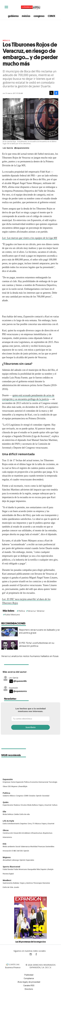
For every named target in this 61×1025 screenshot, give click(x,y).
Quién (5, 802)
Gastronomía (8, 883)
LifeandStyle (22, 786)
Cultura (54, 805)
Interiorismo (7, 837)
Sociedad (45, 796)
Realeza (17, 805)
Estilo (5, 824)
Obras (5, 786)
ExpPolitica (25, 954)
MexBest (7, 880)
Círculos (23, 805)
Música (38, 824)
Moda (29, 805)
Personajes (37, 883)
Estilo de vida (25, 814)
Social (17, 847)
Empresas (6, 782)
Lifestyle (50, 869)
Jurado (16, 887)
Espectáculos (8, 805)
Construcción (8, 833)
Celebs (16, 814)
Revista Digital (8, 874)
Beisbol (10, 869)
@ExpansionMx (20, 681)
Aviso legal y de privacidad (29, 982)
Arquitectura (47, 833)
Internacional (43, 782)
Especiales (30, 860)
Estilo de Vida (8, 887)
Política (21, 611)
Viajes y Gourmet (44, 805)
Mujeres (14, 786)
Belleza (35, 805)
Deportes (23, 824)
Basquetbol (32, 869)
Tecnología (53, 782)
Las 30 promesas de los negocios (30, 941)
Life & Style (8, 821)
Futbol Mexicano (12, 614)
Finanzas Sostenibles (46, 847)
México (6, 40)
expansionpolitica (31, 954)
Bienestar (46, 883)
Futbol (5, 869)
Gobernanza (25, 847)
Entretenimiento (14, 824)
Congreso (19, 796)
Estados (32, 796)
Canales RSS (28, 985)
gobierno (13, 16)
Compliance (29, 978)
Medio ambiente (9, 847)
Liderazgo (15, 860)
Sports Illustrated (11, 866)
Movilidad (34, 847)
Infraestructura (36, 833)
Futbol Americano (20, 869)
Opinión (39, 796)
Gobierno (6, 796)
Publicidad (28, 975)
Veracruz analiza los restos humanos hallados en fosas (30, 656)
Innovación (7, 851)
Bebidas (16, 883)
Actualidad (7, 860)
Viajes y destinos (26, 883)
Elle (4, 811)
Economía (34, 782)
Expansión (13, 687)
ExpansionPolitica (36, 954)
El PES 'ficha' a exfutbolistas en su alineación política (36, 644)
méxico (26, 16)
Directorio (29, 989)
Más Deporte (41, 869)
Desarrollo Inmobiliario (22, 833)
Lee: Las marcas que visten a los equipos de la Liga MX (29, 238)
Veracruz (32, 611)
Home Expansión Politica (20, 782)
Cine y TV (31, 824)
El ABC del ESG (17, 851)
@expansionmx (21, 148)
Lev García (13, 677)
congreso (39, 16)
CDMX (51, 16)
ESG (9, 786)
